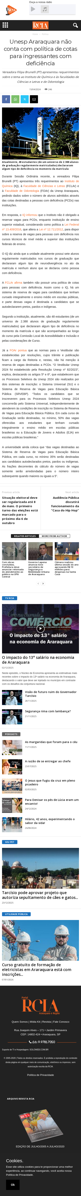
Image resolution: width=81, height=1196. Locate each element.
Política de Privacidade (40, 1074)
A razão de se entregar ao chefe (47, 761)
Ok (13, 1184)
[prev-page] (38, 583)
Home (35, 34)
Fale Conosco (61, 1021)
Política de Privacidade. (20, 1174)
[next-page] (43, 583)
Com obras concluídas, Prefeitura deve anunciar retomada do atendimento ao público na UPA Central (13, 569)
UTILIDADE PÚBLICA (16, 914)
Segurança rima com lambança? (48, 711)
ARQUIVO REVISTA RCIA (20, 1098)
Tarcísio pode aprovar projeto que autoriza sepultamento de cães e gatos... (40, 895)
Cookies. (14, 1161)
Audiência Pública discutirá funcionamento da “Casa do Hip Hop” (65, 504)
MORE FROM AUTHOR (54, 536)
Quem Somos (20, 1021)
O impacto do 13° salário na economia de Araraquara (38, 660)
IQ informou (29, 215)
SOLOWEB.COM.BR (39, 1050)
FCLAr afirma (13, 282)
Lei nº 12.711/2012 (51, 229)
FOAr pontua (18, 350)
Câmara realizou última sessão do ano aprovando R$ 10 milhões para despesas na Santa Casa (67, 568)
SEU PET (9, 841)
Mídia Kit (35, 1021)
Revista (46, 1021)
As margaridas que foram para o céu (51, 742)
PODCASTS (11, 734)
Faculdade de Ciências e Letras (44, 186)
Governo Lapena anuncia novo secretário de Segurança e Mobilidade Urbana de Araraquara (38, 568)
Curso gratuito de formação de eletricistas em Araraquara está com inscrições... (36, 969)
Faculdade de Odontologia (22, 190)
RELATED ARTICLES (25, 536)
